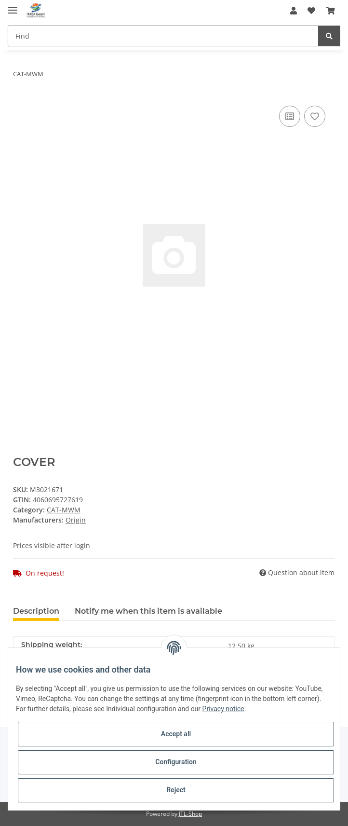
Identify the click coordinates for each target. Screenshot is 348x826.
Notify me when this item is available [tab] (148, 611)
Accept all (176, 734)
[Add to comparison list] (289, 116)
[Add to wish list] (314, 116)
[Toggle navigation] (12, 6)
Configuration (175, 762)
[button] (293, 10)
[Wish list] (311, 10)
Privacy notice (223, 709)
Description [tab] (36, 611)
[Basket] (330, 10)
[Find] (163, 36)
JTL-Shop (190, 814)
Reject (176, 790)
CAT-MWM (63, 509)
